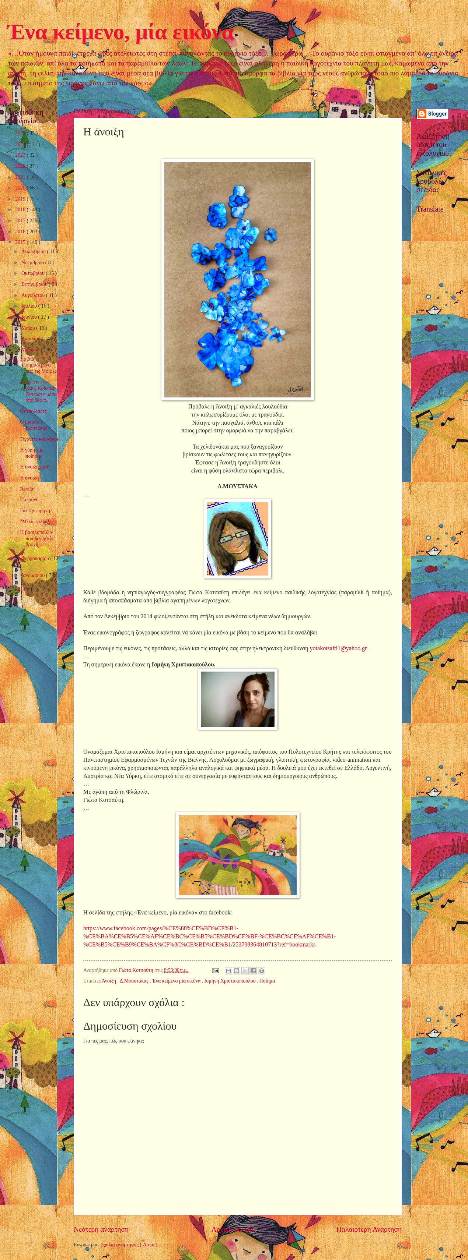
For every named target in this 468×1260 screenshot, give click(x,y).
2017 (21, 220)
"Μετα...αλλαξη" (37, 521)
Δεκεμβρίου (34, 251)
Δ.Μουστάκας (135, 981)
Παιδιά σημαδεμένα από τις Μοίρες (38, 365)
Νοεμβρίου (33, 262)
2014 (21, 589)
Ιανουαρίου (33, 575)
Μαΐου (28, 328)
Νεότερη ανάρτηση (101, 1229)
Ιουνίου (29, 317)
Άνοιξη (110, 981)
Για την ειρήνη (35, 510)
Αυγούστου (33, 295)
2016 (21, 231)
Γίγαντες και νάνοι (39, 439)
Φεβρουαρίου (35, 558)
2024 (21, 144)
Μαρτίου (31, 350)
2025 (21, 133)
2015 (21, 242)
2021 (21, 177)
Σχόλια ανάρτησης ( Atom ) (129, 1244)
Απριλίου (31, 338)
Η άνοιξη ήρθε (35, 467)
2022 (21, 166)
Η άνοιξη (29, 478)
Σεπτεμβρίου (35, 284)
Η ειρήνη (29, 499)
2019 (21, 199)
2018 (21, 209)
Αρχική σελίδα (233, 1229)
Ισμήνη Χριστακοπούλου (230, 981)
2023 (21, 155)
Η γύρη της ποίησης (31, 453)
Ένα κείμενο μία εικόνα (177, 981)
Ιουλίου (29, 306)
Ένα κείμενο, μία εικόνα (120, 32)
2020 (21, 188)
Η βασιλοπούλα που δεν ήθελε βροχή (37, 538)
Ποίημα (267, 981)
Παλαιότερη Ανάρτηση (369, 1229)
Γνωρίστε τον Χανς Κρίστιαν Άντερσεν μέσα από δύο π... (38, 391)
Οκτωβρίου (33, 273)
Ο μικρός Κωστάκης (33, 425)
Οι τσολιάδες (33, 411)
